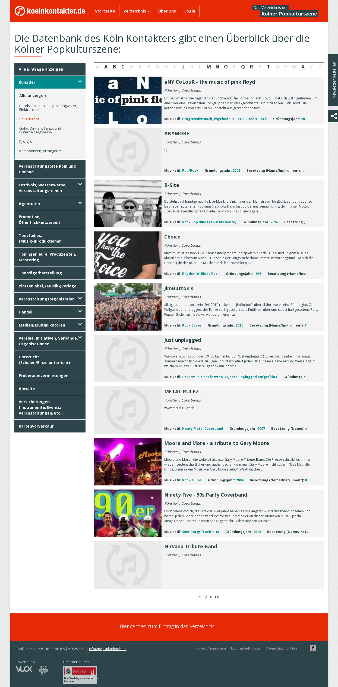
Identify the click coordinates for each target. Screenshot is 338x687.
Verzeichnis (137, 11)
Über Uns (167, 11)
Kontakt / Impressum (210, 648)
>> (216, 597)
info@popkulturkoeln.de (108, 649)
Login (189, 11)
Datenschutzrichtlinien (282, 648)
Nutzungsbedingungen (246, 648)
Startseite (105, 11)
